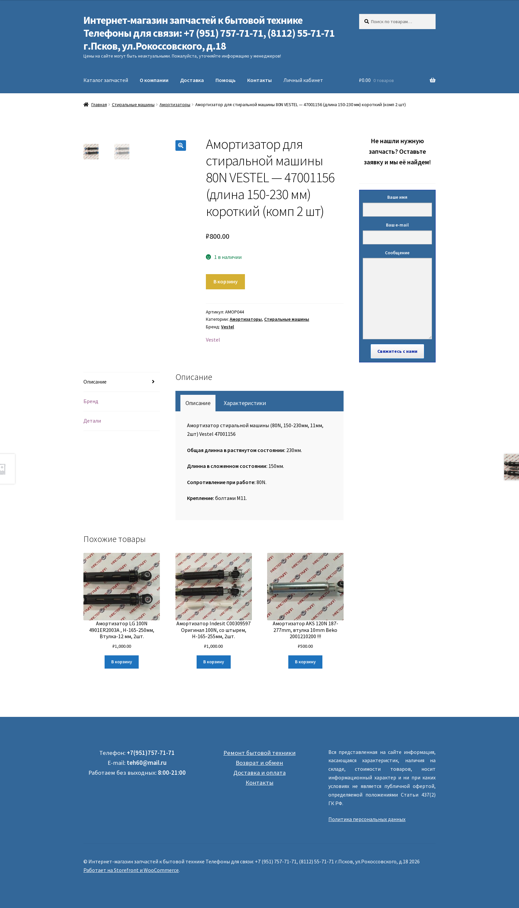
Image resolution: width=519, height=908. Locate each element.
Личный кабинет (303, 80)
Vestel (227, 327)
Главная (99, 104)
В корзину (225, 281)
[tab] (121, 382)
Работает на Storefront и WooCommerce (131, 870)
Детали (92, 420)
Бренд (90, 401)
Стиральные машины (133, 104)
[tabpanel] (260, 462)
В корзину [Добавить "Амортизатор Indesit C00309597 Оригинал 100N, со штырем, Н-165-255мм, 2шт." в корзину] (213, 662)
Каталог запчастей (105, 80)
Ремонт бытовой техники (259, 753)
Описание (95, 381)
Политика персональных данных (366, 819)
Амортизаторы (175, 104)
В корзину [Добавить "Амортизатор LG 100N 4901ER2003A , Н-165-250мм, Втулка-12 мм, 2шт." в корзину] (121, 662)
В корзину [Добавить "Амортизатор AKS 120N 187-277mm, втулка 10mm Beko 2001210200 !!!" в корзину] (305, 662)
